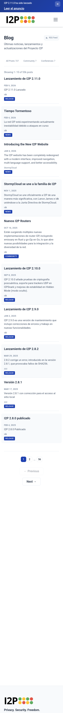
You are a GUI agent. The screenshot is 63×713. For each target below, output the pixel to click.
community (11, 256)
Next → (31, 481)
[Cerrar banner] (57, 4)
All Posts (12, 61)
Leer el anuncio (14, 8)
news (8, 135)
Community (29, 61)
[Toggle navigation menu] (55, 19)
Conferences (48, 61)
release (9, 99)
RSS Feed (51, 38)
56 (39, 459)
